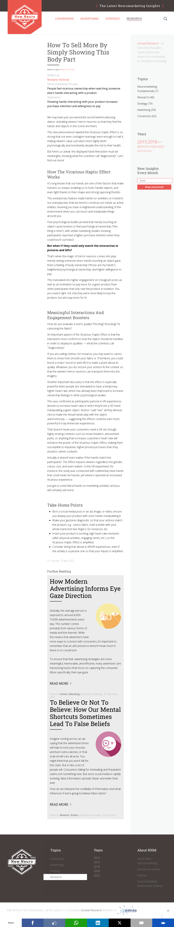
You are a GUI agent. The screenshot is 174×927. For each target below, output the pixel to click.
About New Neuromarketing (147, 861)
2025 (149, 151)
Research (134, 18)
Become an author (148, 869)
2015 (142, 142)
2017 (160, 142)
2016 (152, 142)
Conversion (64, 18)
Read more (59, 683)
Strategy (113, 18)
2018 (140, 146)
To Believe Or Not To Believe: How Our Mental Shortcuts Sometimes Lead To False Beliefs (85, 713)
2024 (145, 151)
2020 (154, 146)
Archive (71, 69)
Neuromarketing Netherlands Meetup (150, 884)
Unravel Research (148, 43)
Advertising (89, 18)
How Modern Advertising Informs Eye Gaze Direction (85, 588)
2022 (161, 146)
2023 (139, 150)
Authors (142, 875)
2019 (147, 146)
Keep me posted (154, 186)
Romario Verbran (58, 80)
